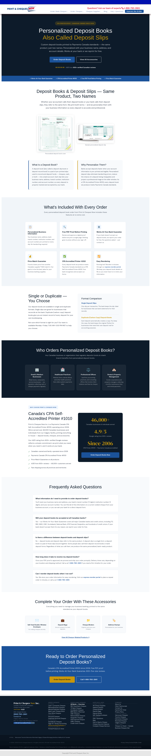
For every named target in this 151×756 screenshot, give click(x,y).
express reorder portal (113, 267)
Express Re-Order (120, 710)
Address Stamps (98, 707)
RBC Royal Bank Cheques (78, 706)
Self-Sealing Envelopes (100, 715)
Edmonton (29, 737)
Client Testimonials (121, 706)
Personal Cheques (54, 716)
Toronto (23, 737)
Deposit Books (97, 713)
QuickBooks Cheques (55, 722)
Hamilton (55, 737)
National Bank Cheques (78, 716)
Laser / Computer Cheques (56, 706)
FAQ (135, 742)
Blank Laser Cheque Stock (56, 711)
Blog (94, 720)
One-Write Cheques (54, 713)
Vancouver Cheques (121, 715)
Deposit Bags (97, 711)
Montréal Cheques (121, 721)
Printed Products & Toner (56, 729)
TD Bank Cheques (76, 708)
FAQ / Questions (98, 718)
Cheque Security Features (101, 724)
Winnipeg (49, 737)
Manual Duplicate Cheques (56, 709)
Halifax (60, 737)
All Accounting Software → (56, 725)
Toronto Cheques (120, 717)
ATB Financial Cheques (78, 719)
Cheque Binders (98, 709)
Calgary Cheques (120, 723)
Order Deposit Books (62, 59)
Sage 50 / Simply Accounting (57, 723)
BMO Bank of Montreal (78, 712)
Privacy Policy (119, 712)
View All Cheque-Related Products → (75, 637)
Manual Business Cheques (56, 707)
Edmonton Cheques (121, 719)
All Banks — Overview (78, 704)
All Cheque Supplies (99, 706)
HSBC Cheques (75, 721)
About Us (118, 704)
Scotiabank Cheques (77, 710)
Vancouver (18, 737)
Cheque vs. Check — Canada (124, 726)
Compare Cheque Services (101, 726)
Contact (131, 742)
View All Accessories (89, 59)
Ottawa (44, 737)
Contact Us (17, 716)
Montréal (34, 737)
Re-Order (139, 742)
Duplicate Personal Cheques (57, 718)
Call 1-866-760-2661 (88, 679)
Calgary (40, 737)
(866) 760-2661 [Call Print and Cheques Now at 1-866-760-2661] (20, 714)
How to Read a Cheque (100, 722)
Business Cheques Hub (122, 728)
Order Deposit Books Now (100, 455)
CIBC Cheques (75, 714)
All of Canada (66, 737)
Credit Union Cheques (78, 723)
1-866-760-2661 (132, 8)
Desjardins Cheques (77, 718)
